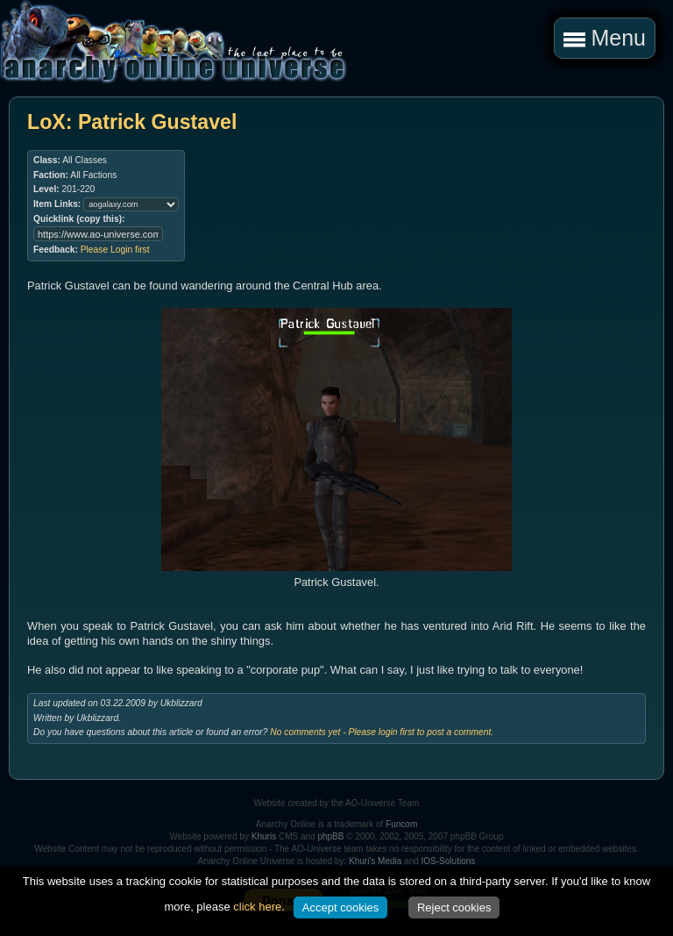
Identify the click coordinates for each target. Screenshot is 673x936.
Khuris (263, 836)
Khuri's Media (375, 861)
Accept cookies (340, 907)
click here (257, 906)
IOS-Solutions (449, 861)
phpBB (330, 836)
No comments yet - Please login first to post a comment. (381, 732)
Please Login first (115, 249)
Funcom (401, 824)
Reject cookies (454, 907)
